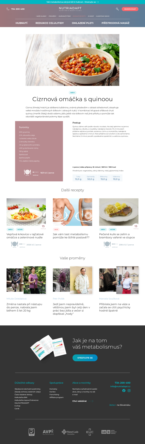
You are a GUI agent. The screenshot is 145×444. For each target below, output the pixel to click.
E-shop (17, 406)
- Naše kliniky (41, 16)
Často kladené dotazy (23, 395)
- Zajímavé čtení (64, 16)
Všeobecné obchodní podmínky (27, 389)
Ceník (17, 409)
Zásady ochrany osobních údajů (28, 392)
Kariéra (52, 392)
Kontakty (53, 389)
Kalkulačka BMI (21, 397)
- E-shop (90, 16)
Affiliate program (57, 397)
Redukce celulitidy (50, 23)
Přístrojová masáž (115, 23)
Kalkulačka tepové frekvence (26, 400)
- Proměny (52, 16)
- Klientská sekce (102, 16)
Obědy (72, 92)
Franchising (54, 395)
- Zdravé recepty (79, 16)
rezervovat (130, 9)
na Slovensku (123, 405)
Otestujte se (91, 2)
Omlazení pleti (82, 23)
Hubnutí (21, 23)
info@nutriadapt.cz (120, 386)
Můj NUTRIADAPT (22, 403)
